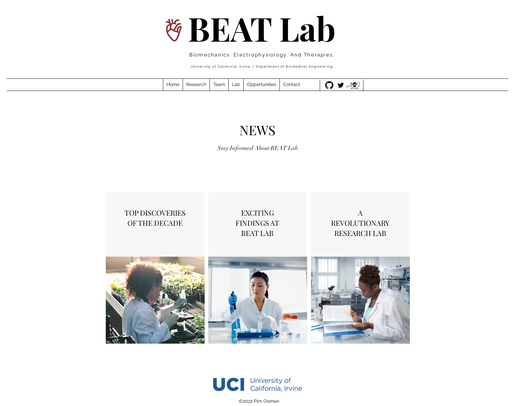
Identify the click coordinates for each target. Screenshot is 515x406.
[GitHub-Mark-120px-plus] (329, 85)
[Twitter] (341, 85)
